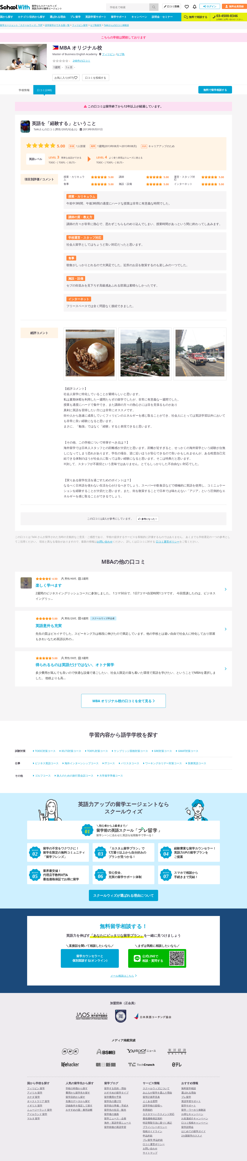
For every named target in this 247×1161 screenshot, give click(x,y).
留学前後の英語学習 (115, 1127)
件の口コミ (81, 60)
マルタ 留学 (33, 1118)
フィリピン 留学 (36, 1088)
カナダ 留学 (33, 1097)
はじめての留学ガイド (193, 1131)
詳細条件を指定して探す (79, 1105)
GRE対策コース (163, 751)
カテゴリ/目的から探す (31, 17)
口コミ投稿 (171, 6)
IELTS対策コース (71, 751)
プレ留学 (75, 17)
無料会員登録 (234, 6)
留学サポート (119, 17)
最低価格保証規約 (152, 1118)
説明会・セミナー (162, 17)
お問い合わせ (105, 541)
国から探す (6, 17)
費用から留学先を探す (78, 1092)
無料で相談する (195, 17)
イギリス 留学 (34, 1105)
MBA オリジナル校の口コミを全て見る (123, 701)
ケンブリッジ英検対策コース (131, 751)
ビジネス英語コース (47, 763)
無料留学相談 (188, 1088)
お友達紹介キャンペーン (194, 1118)
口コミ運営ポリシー (167, 541)
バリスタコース (130, 763)
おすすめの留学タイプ (116, 1092)
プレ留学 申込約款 (153, 1140)
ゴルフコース (43, 775)
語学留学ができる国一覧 (57, 25)
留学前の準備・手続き (116, 1105)
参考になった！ (147, 518)
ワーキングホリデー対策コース (163, 763)
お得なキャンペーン (192, 1114)
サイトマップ (150, 1152)
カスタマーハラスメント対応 (158, 1114)
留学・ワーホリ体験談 (193, 1109)
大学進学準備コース (111, 775)
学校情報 (24, 90)
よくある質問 (150, 1101)
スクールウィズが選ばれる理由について (123, 895)
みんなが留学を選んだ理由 (157, 1092)
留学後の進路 (111, 1114)
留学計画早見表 (151, 1097)
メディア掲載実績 (123, 1040)
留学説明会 (187, 1127)
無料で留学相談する (215, 90)
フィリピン (108, 54)
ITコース (110, 763)
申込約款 (148, 1135)
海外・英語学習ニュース (117, 1122)
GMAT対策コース (188, 751)
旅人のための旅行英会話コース (75, 775)
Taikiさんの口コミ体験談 (116, 25)
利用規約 (148, 1109)
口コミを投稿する (95, 77)
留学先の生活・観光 (115, 1109)
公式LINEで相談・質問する (159, 958)
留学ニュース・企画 (115, 1118)
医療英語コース (197, 763)
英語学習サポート (95, 17)
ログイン (209, 6)
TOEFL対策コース (97, 751)
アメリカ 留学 (34, 1092)
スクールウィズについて (156, 1088)
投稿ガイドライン (152, 1131)
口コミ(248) (44, 90)
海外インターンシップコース (82, 763)
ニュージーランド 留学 (39, 1109)
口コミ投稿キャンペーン (194, 1122)
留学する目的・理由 (115, 1088)
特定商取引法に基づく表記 (157, 1122)
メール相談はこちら (123, 975)
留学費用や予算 (112, 1097)
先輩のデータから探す (78, 1101)
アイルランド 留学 (37, 1114)
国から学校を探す (38, 1083)
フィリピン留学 (80, 25)
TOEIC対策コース (45, 751)
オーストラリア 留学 (38, 1101)
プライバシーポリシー (155, 1127)
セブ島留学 (95, 25)
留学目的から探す (75, 1097)
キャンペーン (139, 17)
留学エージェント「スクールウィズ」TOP (21, 25)
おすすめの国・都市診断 (79, 1109)
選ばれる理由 (57, 17)
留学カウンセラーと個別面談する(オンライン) (89, 958)
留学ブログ (111, 1083)
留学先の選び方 (112, 1101)
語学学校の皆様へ (152, 1105)
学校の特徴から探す (77, 1088)
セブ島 (121, 54)
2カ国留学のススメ (191, 1135)
